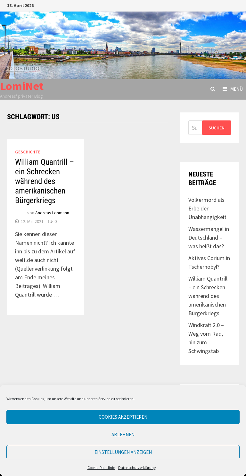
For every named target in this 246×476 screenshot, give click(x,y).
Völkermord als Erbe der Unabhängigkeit (207, 208)
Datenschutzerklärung (137, 467)
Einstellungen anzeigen (123, 452)
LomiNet (22, 86)
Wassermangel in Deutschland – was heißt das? (208, 237)
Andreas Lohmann (52, 213)
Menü (233, 89)
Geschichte (27, 152)
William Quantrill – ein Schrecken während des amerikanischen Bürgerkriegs (44, 181)
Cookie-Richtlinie (101, 467)
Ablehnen (123, 434)
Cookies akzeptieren (123, 417)
